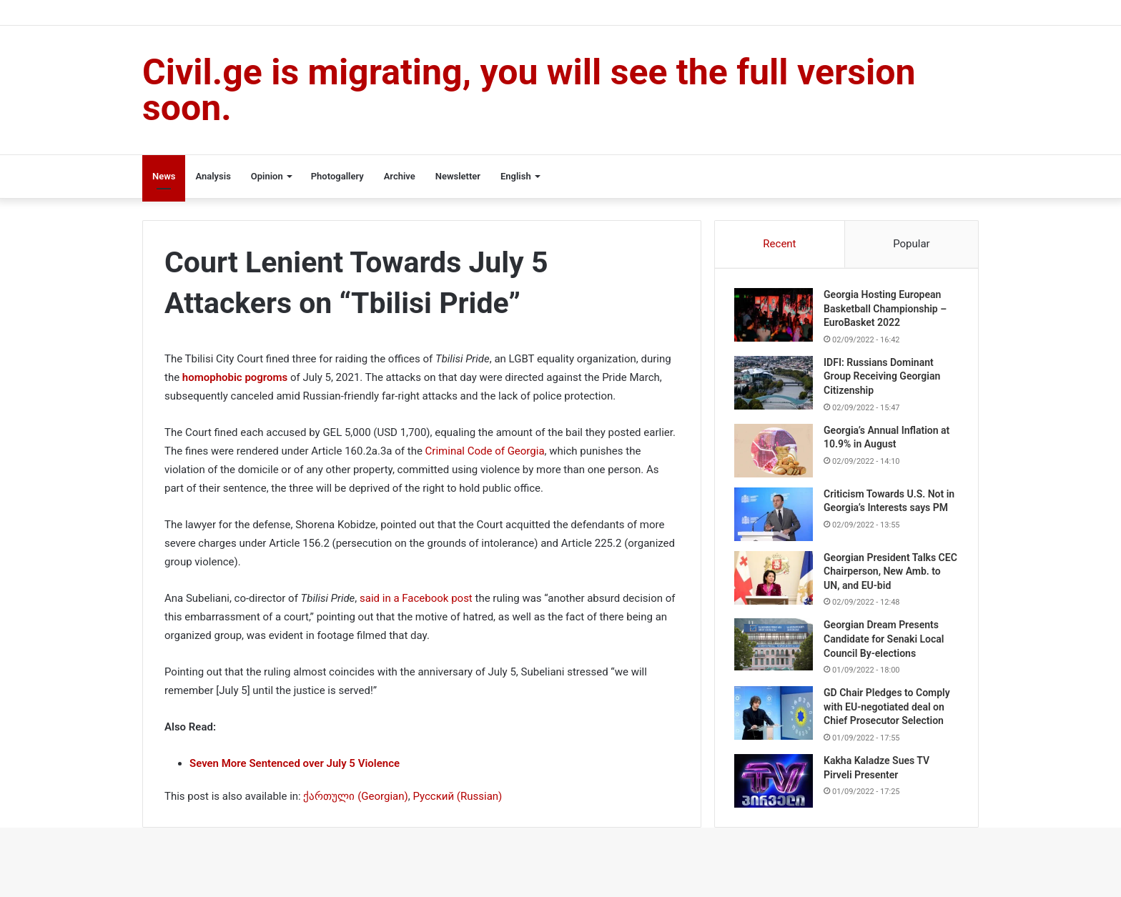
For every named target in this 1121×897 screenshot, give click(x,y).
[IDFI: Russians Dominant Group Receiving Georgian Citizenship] (775, 385)
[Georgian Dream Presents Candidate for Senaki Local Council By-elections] (775, 651)
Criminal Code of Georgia (485, 451)
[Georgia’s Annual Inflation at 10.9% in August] (775, 453)
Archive (399, 176)
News (163, 176)
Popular (911, 243)
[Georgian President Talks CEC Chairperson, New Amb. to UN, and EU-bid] (775, 583)
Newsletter (457, 176)
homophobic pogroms (234, 377)
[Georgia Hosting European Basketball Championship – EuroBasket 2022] (775, 317)
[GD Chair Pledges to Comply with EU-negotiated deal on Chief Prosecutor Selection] (775, 719)
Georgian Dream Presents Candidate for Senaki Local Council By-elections (886, 645)
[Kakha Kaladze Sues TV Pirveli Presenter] (775, 787)
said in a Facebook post (417, 598)
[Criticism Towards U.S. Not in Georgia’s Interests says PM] (775, 516)
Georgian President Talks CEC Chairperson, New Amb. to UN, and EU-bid (889, 577)
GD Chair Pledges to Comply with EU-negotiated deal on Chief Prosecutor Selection (889, 713)
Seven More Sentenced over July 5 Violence (294, 763)
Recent (779, 243)
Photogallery (337, 176)
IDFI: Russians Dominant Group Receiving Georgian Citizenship (884, 378)
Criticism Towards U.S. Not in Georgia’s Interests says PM (886, 510)
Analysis (212, 176)
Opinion (267, 176)
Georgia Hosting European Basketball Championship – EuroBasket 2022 (887, 310)
